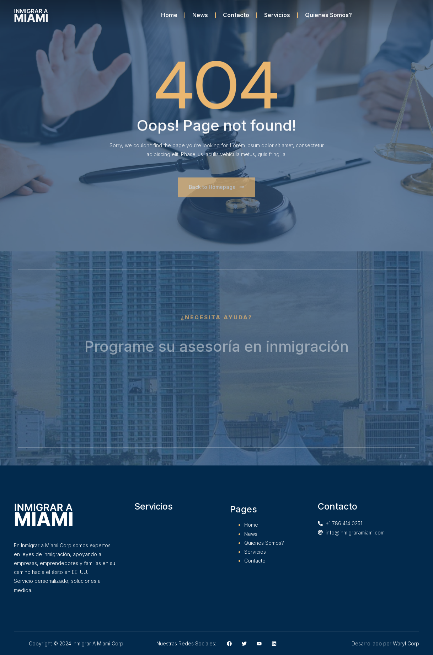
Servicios (277, 14)
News (200, 14)
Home (169, 14)
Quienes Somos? (328, 14)
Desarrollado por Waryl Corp (385, 643)
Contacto (236, 14)
